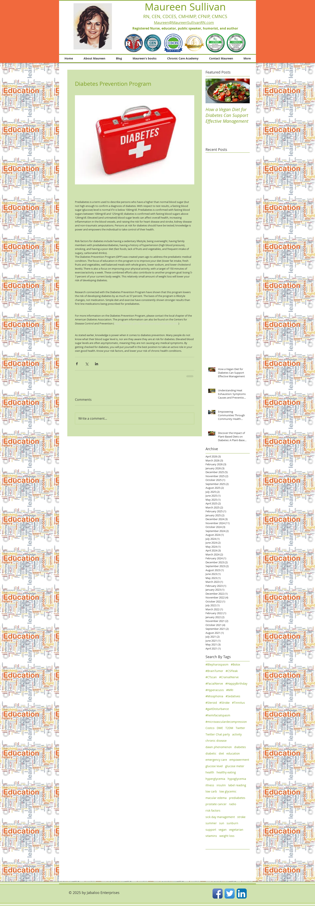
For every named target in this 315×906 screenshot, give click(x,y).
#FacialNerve (214, 683)
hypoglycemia (237, 779)
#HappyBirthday (236, 683)
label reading (237, 785)
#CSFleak (232, 671)
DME (220, 728)
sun (221, 823)
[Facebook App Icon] (218, 894)
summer (211, 823)
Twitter (240, 728)
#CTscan (211, 677)
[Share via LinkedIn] (96, 364)
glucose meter (234, 766)
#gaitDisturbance (217, 709)
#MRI (229, 690)
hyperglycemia (215, 779)
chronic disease (216, 740)
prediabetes (237, 798)
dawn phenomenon (219, 747)
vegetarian (236, 829)
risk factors (213, 810)
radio (232, 804)
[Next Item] (243, 91)
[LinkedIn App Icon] (242, 894)
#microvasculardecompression (226, 722)
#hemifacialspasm (218, 715)
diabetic (211, 753)
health (210, 772)
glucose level (214, 766)
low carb (211, 791)
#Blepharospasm (217, 664)
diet (221, 753)
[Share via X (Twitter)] (87, 364)
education (233, 753)
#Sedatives (233, 696)
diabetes (240, 747)
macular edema (216, 798)
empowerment (239, 760)
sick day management (220, 817)
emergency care (216, 760)
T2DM (229, 728)
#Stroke (224, 703)
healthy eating (226, 772)
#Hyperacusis (215, 690)
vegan (223, 829)
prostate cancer (216, 804)
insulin (221, 785)
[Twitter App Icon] (230, 894)
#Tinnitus (238, 703)
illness (210, 785)
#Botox (235, 664)
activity (237, 734)
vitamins (211, 836)
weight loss (226, 836)
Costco (210, 728)
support (211, 829)
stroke (241, 817)
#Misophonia (214, 696)
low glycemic (227, 791)
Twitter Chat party (218, 734)
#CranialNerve (229, 677)
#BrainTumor (214, 671)
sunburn (232, 823)
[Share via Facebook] (77, 364)
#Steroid (211, 703)
